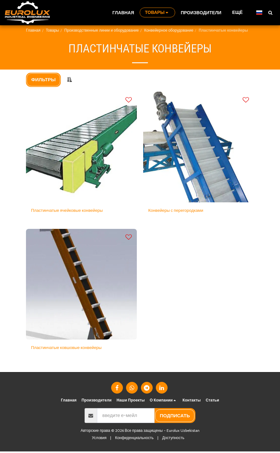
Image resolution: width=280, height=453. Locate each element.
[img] (81, 147)
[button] (270, 12)
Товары (52, 30)
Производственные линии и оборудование (101, 30)
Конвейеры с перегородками (179, 211)
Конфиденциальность (134, 439)
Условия (99, 439)
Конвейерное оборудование (168, 30)
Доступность (173, 439)
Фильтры (43, 80)
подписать (175, 417)
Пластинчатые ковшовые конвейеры (71, 349)
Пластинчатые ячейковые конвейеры (71, 211)
